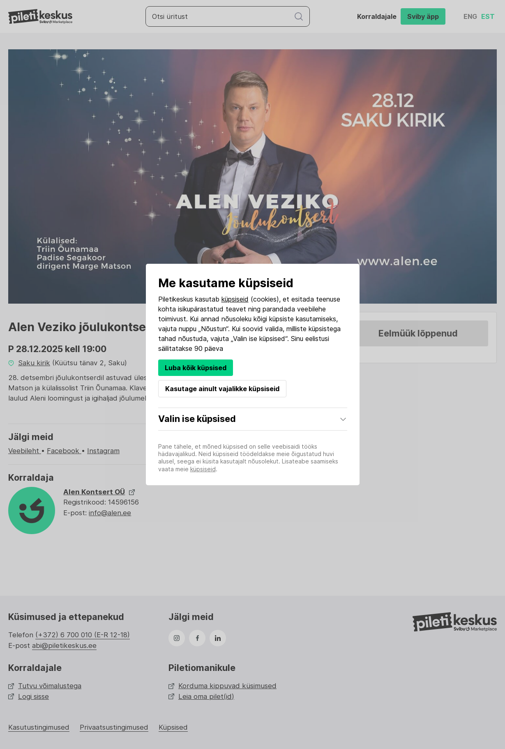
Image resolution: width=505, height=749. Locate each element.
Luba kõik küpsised (195, 368)
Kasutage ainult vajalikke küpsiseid (222, 389)
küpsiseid (235, 299)
